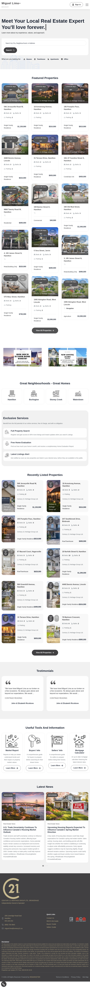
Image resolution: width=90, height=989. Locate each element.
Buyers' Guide (51, 924)
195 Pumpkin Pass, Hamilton (29, 521)
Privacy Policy (75, 977)
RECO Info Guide (52, 921)
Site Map (85, 977)
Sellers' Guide (51, 927)
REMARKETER (35, 977)
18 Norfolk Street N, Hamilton (74, 553)
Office (64, 59)
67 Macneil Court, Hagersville (29, 553)
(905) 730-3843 (10, 925)
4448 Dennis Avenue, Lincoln (74, 586)
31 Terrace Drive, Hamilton (28, 619)
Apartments (53, 59)
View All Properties (45, 653)
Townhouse (39, 59)
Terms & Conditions (62, 977)
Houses (27, 59)
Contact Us (50, 918)
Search (10, 50)
